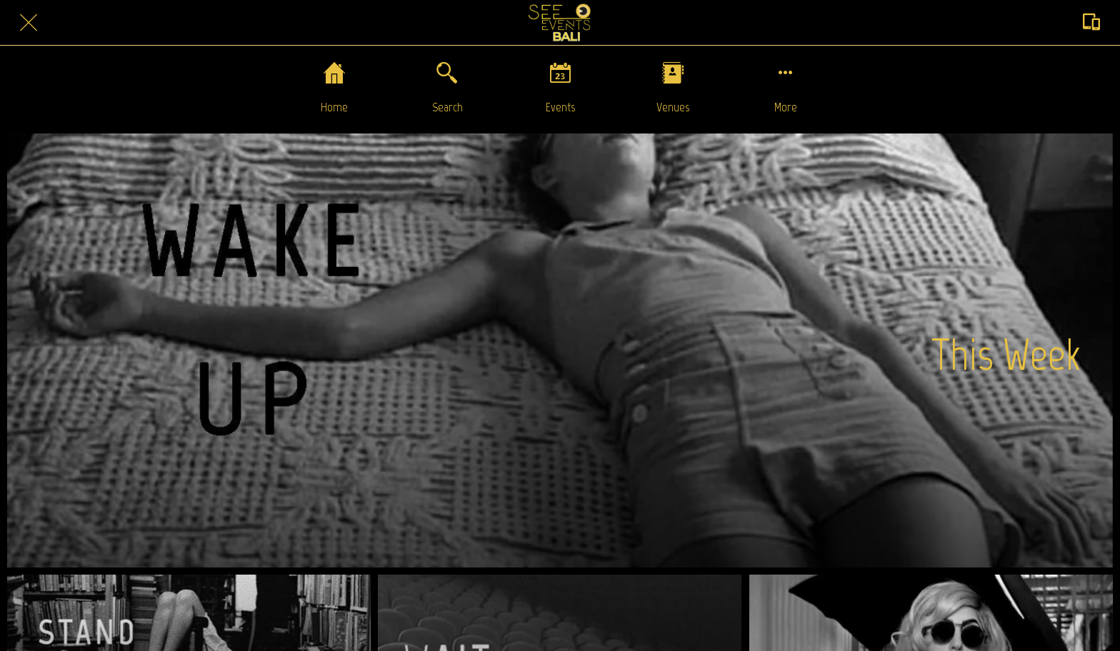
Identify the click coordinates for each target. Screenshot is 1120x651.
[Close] (28, 22)
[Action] (1091, 23)
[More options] (785, 88)
